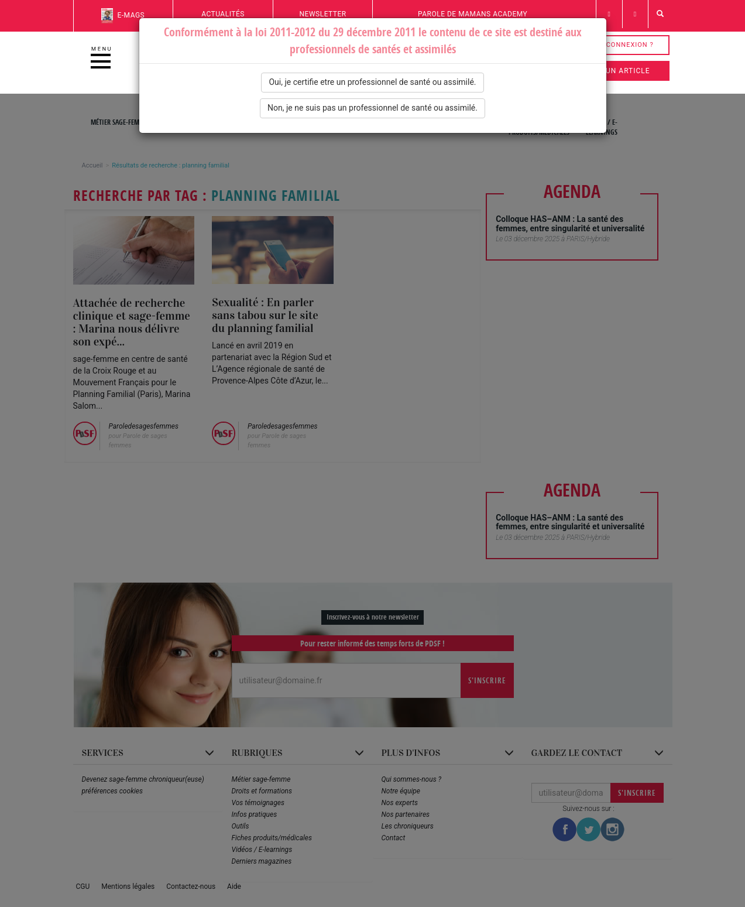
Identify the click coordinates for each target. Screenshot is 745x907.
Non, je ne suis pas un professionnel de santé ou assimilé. (372, 107)
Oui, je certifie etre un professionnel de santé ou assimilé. (372, 82)
